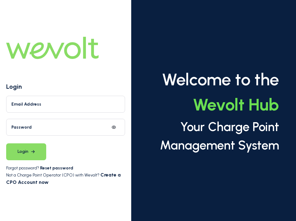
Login (14, 86)
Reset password (56, 168)
